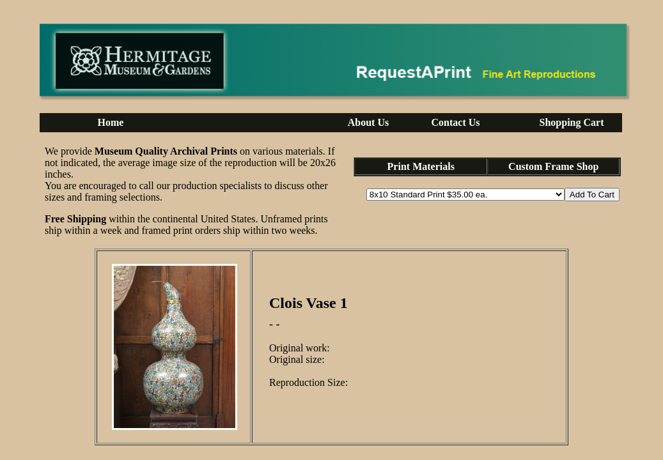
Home (111, 122)
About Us (368, 122)
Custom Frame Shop (553, 166)
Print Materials (421, 166)
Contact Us (456, 122)
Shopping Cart (572, 122)
